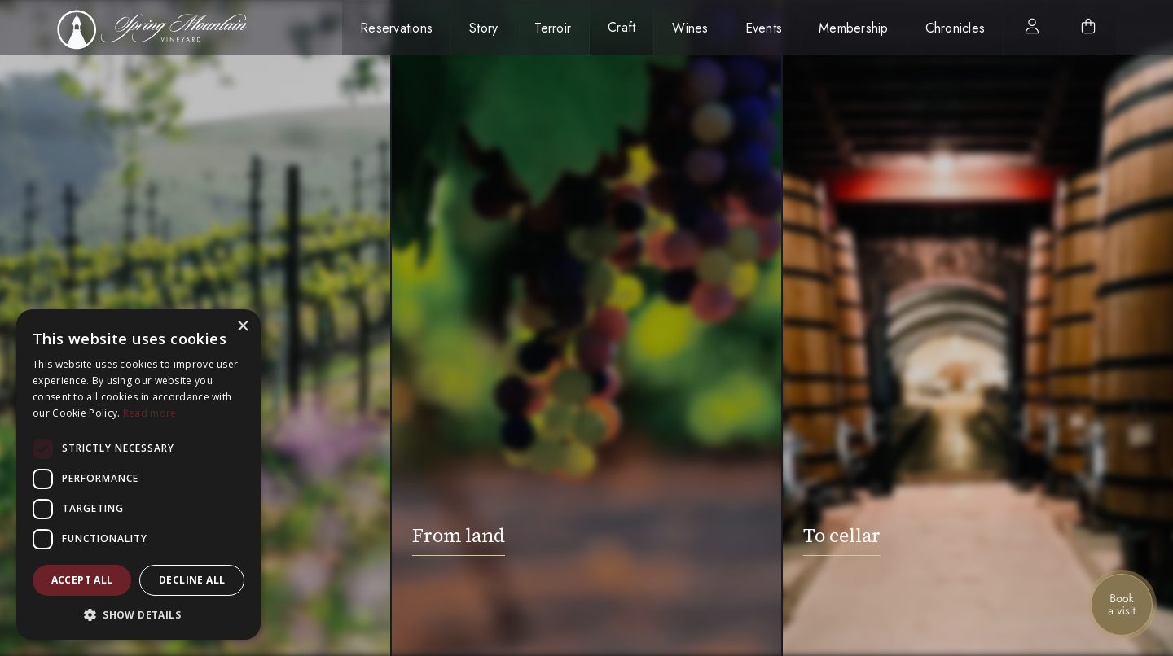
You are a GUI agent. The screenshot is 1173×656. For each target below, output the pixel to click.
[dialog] (138, 474)
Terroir (552, 28)
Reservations (396, 28)
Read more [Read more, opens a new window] (150, 413)
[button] (138, 614)
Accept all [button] (82, 580)
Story (483, 28)
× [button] (242, 327)
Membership (854, 28)
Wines (690, 28)
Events (764, 28)
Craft (621, 27)
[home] (161, 27)
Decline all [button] (192, 580)
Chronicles (955, 28)
